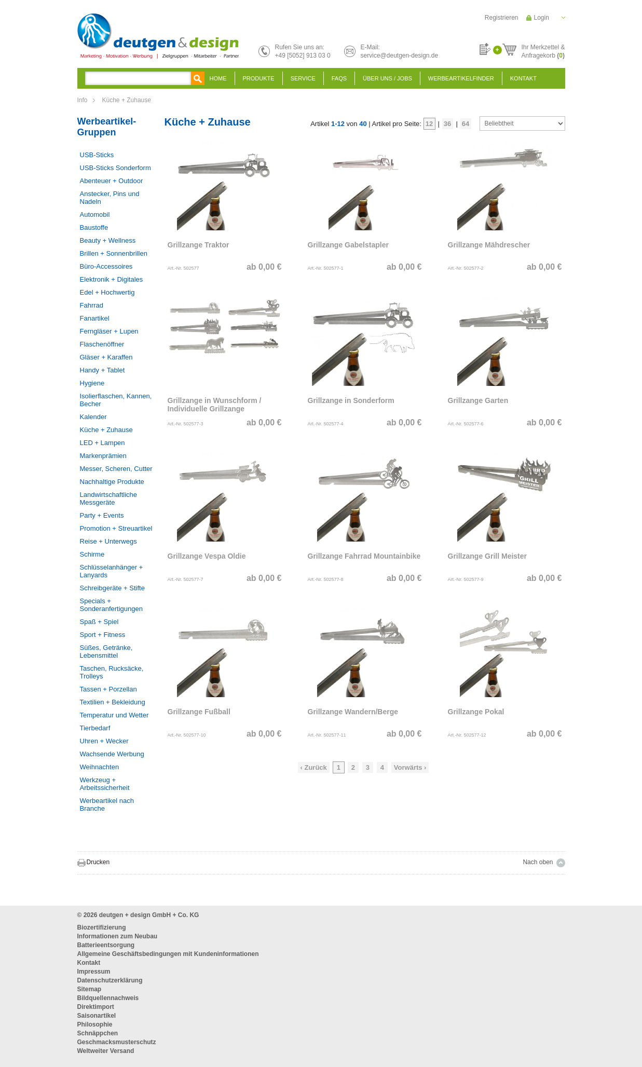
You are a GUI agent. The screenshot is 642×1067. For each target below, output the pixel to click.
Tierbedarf (95, 728)
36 (447, 124)
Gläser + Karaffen (106, 357)
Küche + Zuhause (126, 100)
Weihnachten (99, 767)
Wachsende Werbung (112, 754)
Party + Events (102, 515)
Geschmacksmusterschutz (116, 1042)
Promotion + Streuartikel (116, 528)
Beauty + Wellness (108, 240)
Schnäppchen (97, 1033)
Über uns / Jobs (387, 78)
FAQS (339, 78)
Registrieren (501, 17)
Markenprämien (103, 456)
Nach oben (538, 862)
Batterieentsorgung (106, 945)
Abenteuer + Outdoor (111, 181)
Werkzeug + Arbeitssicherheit (105, 784)
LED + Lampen (102, 443)
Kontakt (523, 78)
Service (303, 78)
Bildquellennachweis (108, 998)
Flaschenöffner (102, 344)
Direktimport (95, 1006)
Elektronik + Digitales (111, 279)
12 (429, 124)
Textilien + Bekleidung (112, 702)
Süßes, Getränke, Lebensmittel (106, 651)
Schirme (92, 554)
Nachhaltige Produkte (112, 482)
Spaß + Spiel (99, 622)
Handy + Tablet (102, 370)
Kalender (93, 417)
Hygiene (92, 383)
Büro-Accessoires (106, 266)
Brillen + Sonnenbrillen (113, 253)
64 (465, 124)
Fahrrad (92, 305)
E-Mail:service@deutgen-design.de (400, 51)
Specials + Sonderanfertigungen (111, 605)
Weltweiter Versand (105, 1051)
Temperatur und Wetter (114, 715)
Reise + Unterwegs (108, 541)
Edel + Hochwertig (107, 292)
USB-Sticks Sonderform (115, 168)
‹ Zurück (313, 767)
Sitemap (89, 989)
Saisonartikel (96, 1015)
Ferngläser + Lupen (109, 331)
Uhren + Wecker (104, 741)
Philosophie (95, 1024)
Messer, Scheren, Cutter (116, 469)
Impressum (94, 971)
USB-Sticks (97, 155)
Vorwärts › (410, 767)
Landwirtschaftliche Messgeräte (109, 498)
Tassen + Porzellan (108, 689)
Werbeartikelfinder (461, 78)
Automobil (95, 214)
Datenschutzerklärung (110, 980)
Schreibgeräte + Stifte (112, 588)
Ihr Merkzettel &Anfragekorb (543, 50)
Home (218, 78)
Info (82, 100)
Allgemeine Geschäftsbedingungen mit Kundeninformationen (168, 954)
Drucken (98, 862)
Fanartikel (95, 318)
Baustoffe (94, 227)
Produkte (259, 78)
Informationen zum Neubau (117, 936)
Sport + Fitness (103, 635)
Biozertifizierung (101, 927)
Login (541, 17)
